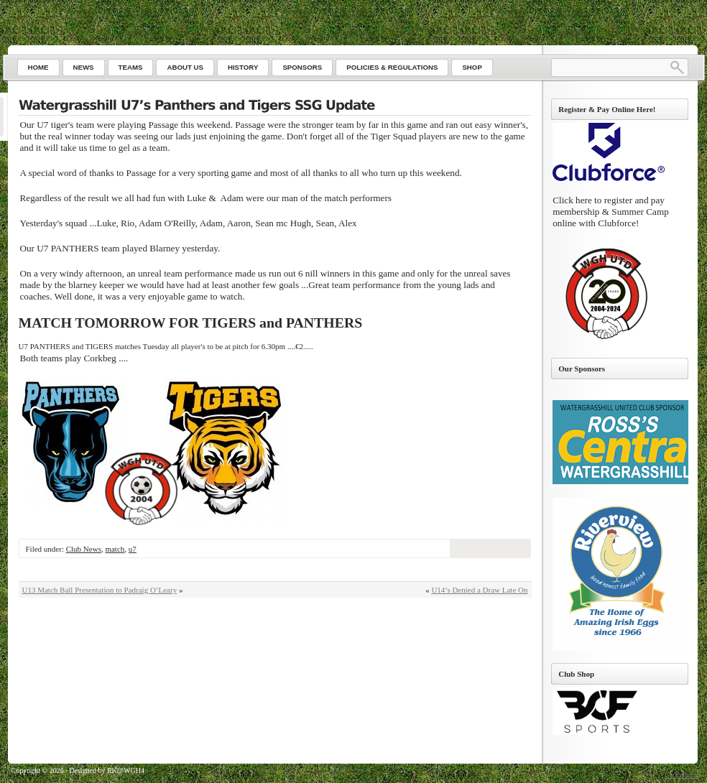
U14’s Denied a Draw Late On (479, 589)
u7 (133, 549)
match (114, 549)
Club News (83, 549)
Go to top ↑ (681, 775)
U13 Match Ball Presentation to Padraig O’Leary (99, 589)
